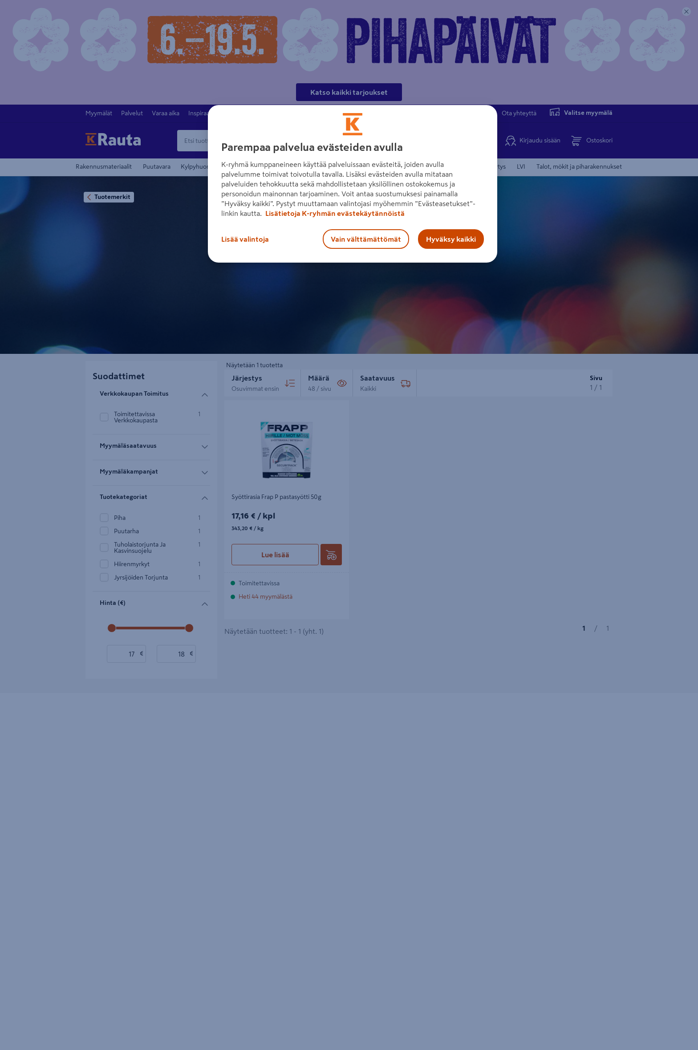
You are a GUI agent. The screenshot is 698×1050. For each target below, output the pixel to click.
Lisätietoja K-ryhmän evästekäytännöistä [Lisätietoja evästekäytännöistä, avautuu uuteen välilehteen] (334, 213)
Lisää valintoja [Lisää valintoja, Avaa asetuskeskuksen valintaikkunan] (245, 239)
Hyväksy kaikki (451, 239)
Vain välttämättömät (366, 239)
